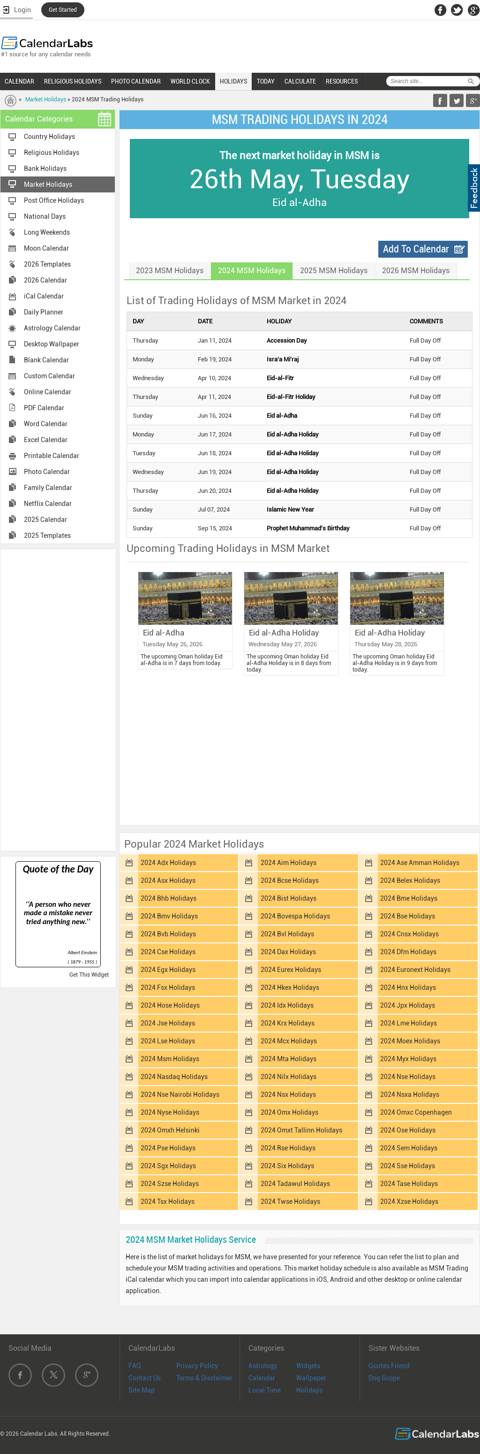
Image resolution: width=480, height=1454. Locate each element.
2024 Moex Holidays (410, 1041)
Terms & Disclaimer (204, 1378)
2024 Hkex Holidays (290, 987)
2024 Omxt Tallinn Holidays (301, 1130)
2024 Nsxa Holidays (409, 1094)
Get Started (63, 10)
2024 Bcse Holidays (290, 880)
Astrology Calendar (52, 328)
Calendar (261, 1378)
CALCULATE (300, 81)
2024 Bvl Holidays (287, 934)
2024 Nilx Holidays (288, 1076)
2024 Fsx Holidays (168, 987)
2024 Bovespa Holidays (295, 916)
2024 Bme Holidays (408, 898)
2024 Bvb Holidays (168, 934)
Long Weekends (47, 232)
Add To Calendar (416, 249)
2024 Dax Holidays (288, 952)
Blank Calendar (46, 360)
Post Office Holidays (54, 200)
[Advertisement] (58, 699)
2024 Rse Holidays (288, 1148)
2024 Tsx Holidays (168, 1201)
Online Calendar (47, 392)
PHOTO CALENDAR (136, 81)
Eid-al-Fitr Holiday (291, 396)
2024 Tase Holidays (409, 1183)
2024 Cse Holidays (168, 952)
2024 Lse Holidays (168, 1041)
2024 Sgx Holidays (168, 1166)
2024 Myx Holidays (408, 1059)
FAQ (134, 1366)
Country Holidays (49, 136)
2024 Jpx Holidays (407, 1005)
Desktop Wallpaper (51, 344)
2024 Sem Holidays (408, 1148)
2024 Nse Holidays (407, 1076)
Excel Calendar (46, 440)
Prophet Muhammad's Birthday (308, 528)
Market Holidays (45, 99)
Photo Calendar (47, 471)
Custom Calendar (49, 376)
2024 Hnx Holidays (408, 987)
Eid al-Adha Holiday (293, 434)
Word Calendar (46, 424)
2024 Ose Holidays (407, 1130)
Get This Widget (89, 975)
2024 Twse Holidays (290, 1201)
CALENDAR (19, 81)
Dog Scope (384, 1378)
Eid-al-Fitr (280, 378)
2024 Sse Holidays (407, 1166)
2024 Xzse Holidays (409, 1201)
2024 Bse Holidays (407, 916)
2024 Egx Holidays (168, 969)
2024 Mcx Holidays (289, 1041)
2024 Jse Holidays (168, 1023)
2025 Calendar (45, 519)
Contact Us (144, 1378)
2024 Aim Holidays (288, 862)
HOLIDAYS (233, 81)
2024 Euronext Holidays (415, 969)
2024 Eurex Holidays (291, 969)
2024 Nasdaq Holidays (174, 1076)
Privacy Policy (197, 1366)
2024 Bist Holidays (288, 898)
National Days (45, 216)
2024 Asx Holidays (168, 880)
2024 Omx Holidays (289, 1112)
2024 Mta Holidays (288, 1059)
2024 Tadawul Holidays (295, 1183)
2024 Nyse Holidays (170, 1112)
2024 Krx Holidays (288, 1023)
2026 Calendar (45, 280)
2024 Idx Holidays (287, 1005)
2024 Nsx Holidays (288, 1094)
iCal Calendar (44, 296)
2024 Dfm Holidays (408, 952)
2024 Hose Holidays (170, 1005)
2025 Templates (47, 535)
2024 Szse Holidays (170, 1183)
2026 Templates (47, 264)
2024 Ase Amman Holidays (419, 862)
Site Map (141, 1390)
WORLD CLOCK (190, 81)
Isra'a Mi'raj (283, 359)
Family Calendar (48, 487)
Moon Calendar (46, 248)
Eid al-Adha (282, 415)
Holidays (309, 1390)
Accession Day (287, 340)
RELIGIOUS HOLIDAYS (72, 81)
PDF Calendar (44, 408)
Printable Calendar (51, 455)
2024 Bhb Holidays (168, 898)
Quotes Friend (389, 1366)
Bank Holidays (45, 168)
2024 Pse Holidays (168, 1148)
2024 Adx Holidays (168, 862)
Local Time (264, 1390)
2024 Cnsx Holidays (409, 934)
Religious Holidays (51, 152)
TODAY (266, 81)
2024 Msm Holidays (170, 1059)
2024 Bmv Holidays (169, 916)
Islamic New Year (290, 509)
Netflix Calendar (48, 503)
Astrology (262, 1366)
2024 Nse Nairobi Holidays (180, 1094)
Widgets (308, 1366)
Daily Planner (43, 312)
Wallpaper (311, 1378)
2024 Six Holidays (287, 1166)
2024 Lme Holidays (408, 1023)
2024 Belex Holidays (410, 880)
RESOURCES (342, 81)
